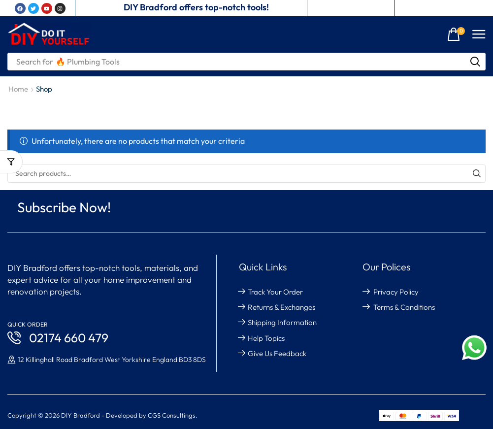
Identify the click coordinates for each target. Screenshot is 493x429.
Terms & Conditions (404, 307)
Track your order (275, 292)
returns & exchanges (281, 307)
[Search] (475, 61)
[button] (456, 34)
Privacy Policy (396, 292)
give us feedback (277, 353)
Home (18, 89)
